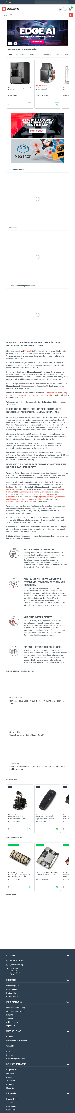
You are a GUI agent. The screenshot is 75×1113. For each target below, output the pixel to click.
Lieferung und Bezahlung (15, 1008)
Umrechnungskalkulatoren (16, 1059)
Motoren (30, 502)
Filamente (10, 1073)
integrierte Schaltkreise (35, 499)
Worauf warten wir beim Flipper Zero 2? (26, 735)
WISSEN (10, 1046)
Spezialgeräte (44, 497)
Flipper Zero (10, 1088)
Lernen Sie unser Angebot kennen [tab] (22, 286)
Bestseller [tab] (13, 228)
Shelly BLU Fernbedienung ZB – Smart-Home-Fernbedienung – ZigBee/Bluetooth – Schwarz (46, 817)
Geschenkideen (12, 997)
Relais (47, 494)
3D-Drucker (10, 1081)
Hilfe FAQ (9, 1015)
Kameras (44, 492)
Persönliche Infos (12, 1099)
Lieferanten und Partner (15, 1011)
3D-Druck (27, 351)
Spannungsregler (26, 492)
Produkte (11, 980)
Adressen (9, 1103)
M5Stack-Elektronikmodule (43, 395)
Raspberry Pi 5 (11, 1070)
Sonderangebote (12, 986)
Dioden (9, 492)
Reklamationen (12, 1022)
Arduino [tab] (58, 55)
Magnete (37, 492)
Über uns (9, 1037)
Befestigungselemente (14, 502)
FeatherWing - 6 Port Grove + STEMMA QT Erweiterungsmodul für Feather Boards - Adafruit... (19, 875)
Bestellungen (11, 1106)
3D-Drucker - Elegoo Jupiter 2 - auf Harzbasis (19, 89)
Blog (8, 1051)
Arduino (9, 1077)
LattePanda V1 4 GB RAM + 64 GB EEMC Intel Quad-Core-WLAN (47, 874)
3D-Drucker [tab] (20, 55)
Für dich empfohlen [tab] (16, 170)
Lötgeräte (10, 489)
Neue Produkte (12, 989)
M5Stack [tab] (68, 55)
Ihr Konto (11, 1093)
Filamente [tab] (32, 55)
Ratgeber (9, 1055)
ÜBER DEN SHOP (13, 1031)
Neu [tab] (10, 55)
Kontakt (10, 955)
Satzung (9, 1018)
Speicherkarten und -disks (16, 499)
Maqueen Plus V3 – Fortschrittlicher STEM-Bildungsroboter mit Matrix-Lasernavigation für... (17, 817)
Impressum (10, 1026)
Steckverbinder (38, 494)
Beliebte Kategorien (16, 1064)
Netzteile (60, 489)
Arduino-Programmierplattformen (19, 395)
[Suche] (45, 15)
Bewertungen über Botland (16, 1040)
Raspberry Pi (11, 1084)
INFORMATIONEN (14, 1002)
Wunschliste (11, 1110)
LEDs (17, 492)
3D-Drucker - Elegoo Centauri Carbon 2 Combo (45, 89)
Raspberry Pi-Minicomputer (56, 393)
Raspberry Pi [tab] (46, 55)
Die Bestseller (11, 993)
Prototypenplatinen (57, 497)
